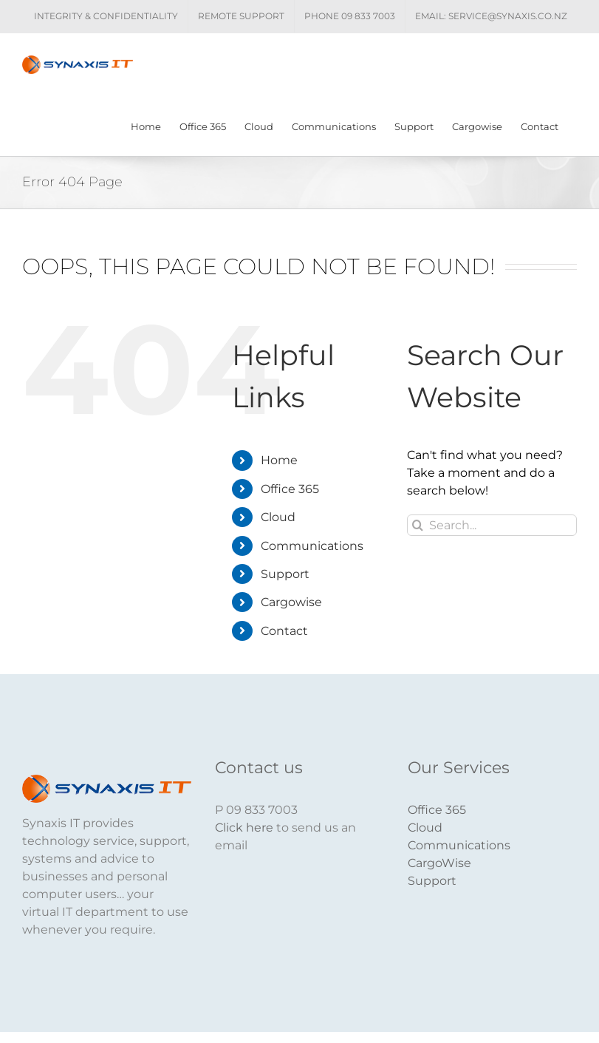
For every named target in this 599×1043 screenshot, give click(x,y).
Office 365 (290, 489)
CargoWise (439, 863)
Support (285, 574)
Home (279, 461)
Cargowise (291, 602)
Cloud (278, 517)
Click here (244, 828)
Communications (312, 546)
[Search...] (492, 525)
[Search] (417, 525)
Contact (284, 631)
